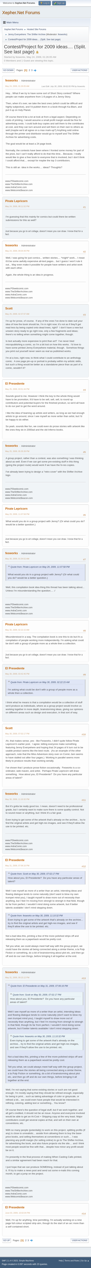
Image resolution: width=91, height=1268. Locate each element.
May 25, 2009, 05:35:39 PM (17, 451)
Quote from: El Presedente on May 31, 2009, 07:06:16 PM (39, 986)
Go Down (8, 70)
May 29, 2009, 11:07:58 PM (17, 514)
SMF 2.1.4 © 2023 (10, 1261)
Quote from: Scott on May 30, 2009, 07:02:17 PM (35, 874)
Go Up (6, 1240)
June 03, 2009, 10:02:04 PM (17, 1213)
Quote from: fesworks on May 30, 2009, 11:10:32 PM (37, 915)
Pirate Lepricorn (16, 201)
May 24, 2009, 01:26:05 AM (17, 86)
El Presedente (15, 383)
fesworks (62, 34)
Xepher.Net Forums (21, 12)
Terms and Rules (72, 1261)
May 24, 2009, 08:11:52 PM (17, 206)
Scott (9, 308)
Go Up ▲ (85, 1261)
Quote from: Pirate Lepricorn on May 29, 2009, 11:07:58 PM (40, 567)
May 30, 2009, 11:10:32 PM (17, 799)
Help (61, 1261)
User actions (79, 70)
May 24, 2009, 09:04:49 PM (17, 251)
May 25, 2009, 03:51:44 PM (17, 389)
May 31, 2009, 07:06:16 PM (17, 865)
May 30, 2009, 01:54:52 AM (17, 559)
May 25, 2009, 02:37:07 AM (17, 314)
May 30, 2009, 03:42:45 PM (17, 674)
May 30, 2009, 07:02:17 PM (17, 734)
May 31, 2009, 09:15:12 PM (17, 977)
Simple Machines (26, 1261)
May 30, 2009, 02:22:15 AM (17, 630)
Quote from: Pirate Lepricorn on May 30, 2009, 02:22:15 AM (40, 682)
